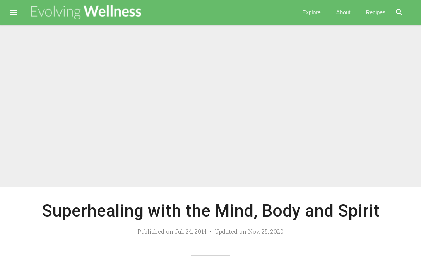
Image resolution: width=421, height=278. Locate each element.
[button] (14, 13)
